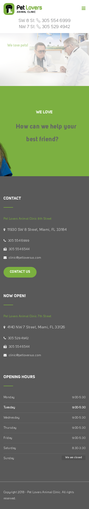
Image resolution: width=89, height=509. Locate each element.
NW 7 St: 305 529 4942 (44, 27)
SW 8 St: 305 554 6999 (44, 21)
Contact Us (20, 272)
